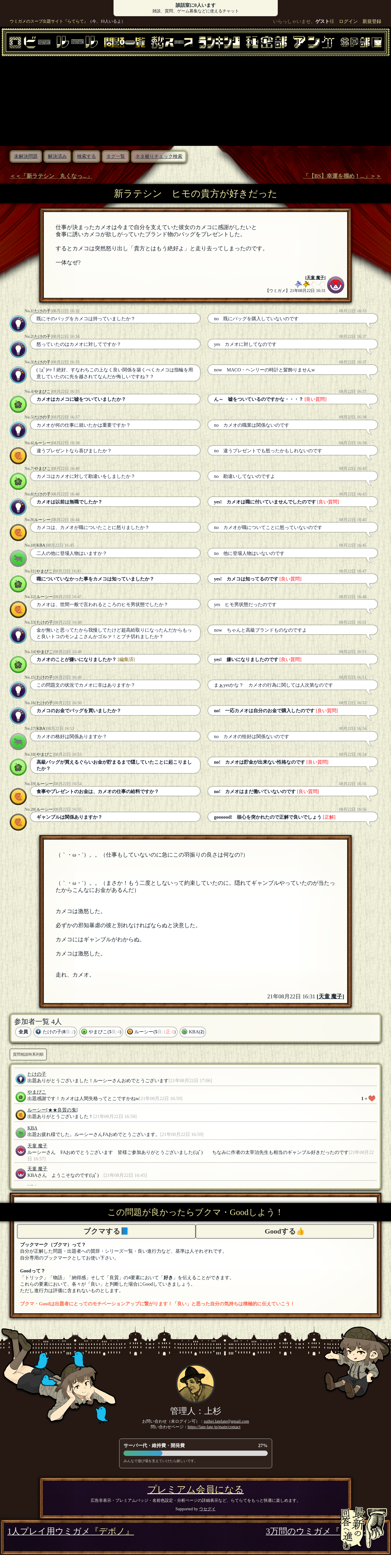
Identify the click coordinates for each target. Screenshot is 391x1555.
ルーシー (42, 443)
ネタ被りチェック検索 (158, 156)
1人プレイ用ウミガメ (70, 1531)
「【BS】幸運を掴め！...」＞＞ (342, 176)
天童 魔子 (315, 277)
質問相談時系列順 (28, 1054)
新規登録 (371, 21)
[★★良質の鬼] (62, 1109)
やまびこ (42, 391)
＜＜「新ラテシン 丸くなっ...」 (51, 176)
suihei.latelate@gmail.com (226, 1421)
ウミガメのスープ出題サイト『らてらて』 (49, 21)
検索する (86, 156)
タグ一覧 (115, 156)
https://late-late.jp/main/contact (214, 1426)
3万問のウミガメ (325, 1531)
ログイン (348, 21)
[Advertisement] (195, 100)
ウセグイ (207, 1508)
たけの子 (42, 310)
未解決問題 (26, 156)
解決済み (57, 156)
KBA (40, 545)
